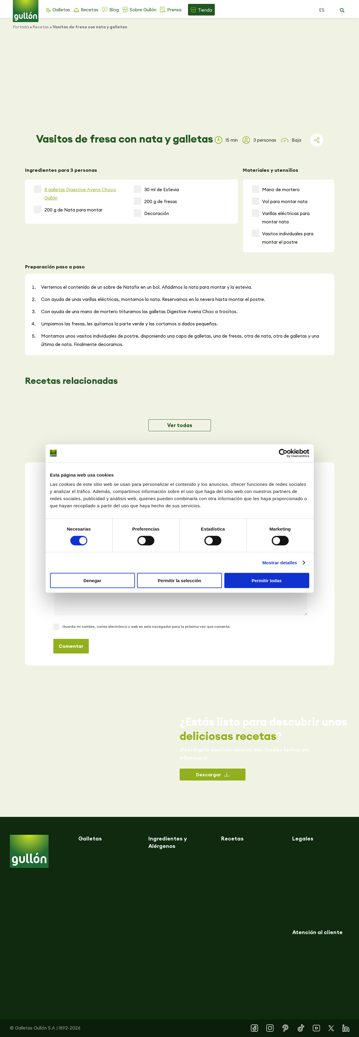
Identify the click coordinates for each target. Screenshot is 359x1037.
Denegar (92, 580)
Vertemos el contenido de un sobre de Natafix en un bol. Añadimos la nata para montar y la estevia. (146, 287)
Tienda (205, 10)
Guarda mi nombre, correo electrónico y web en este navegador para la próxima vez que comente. (146, 626)
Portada (21, 26)
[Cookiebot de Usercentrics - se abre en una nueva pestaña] (283, 453)
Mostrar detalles (279, 562)
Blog (114, 10)
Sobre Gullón (143, 10)
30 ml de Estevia (156, 189)
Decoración (151, 213)
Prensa (174, 10)
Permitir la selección (179, 580)
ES (321, 10)
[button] (342, 10)
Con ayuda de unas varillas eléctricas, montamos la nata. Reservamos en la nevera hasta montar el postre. (153, 299)
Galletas (61, 10)
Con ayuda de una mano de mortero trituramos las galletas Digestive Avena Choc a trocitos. (139, 311)
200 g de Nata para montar (68, 209)
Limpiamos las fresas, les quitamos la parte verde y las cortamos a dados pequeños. (129, 324)
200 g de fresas (155, 201)
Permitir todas (267, 580)
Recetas (89, 10)
